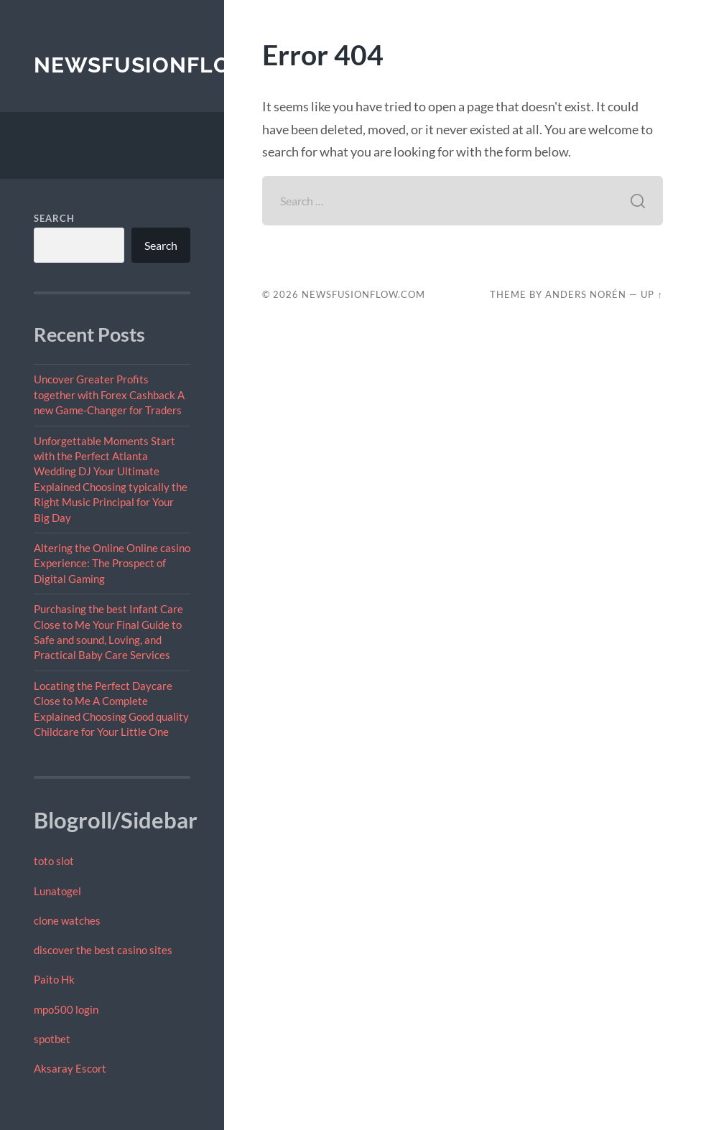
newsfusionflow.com (172, 65)
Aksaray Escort (70, 1068)
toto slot (54, 860)
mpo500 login (66, 1009)
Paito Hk (54, 979)
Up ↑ (651, 294)
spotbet (52, 1038)
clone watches (67, 920)
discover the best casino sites (103, 949)
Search (54, 218)
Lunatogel (57, 890)
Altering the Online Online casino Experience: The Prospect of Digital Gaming (112, 563)
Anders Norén (585, 294)
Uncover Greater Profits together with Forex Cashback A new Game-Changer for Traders (109, 394)
